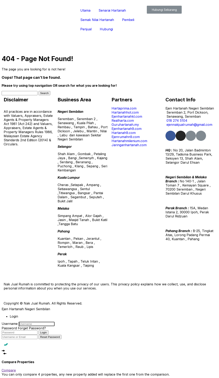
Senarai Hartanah (112, 10)
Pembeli (128, 20)
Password (9, 328)
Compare (9, 370)
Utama (85, 10)
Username (10, 324)
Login (43, 332)
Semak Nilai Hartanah (97, 20)
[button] (164, 10)
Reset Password (50, 337)
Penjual (86, 29)
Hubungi (106, 29)
